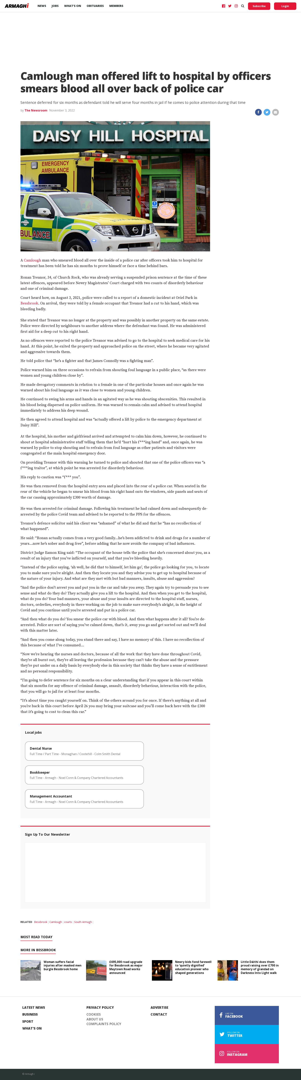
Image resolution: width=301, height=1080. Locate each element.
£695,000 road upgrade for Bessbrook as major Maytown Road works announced (126, 967)
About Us (94, 1019)
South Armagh (83, 922)
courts (68, 922)
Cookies (93, 1014)
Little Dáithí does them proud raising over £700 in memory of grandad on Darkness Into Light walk (260, 967)
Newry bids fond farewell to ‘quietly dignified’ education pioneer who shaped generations (193, 967)
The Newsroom (36, 110)
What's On (32, 1028)
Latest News (33, 1007)
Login (285, 6)
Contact (159, 1014)
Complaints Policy (103, 1024)
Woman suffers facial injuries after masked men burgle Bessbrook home (62, 965)
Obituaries (95, 6)
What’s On (72, 6)
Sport (27, 1021)
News (42, 6)
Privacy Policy (100, 1007)
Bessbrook (29, 303)
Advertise (159, 1007)
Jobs (55, 6)
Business (30, 1014)
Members (116, 6)
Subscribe (259, 6)
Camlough (32, 260)
